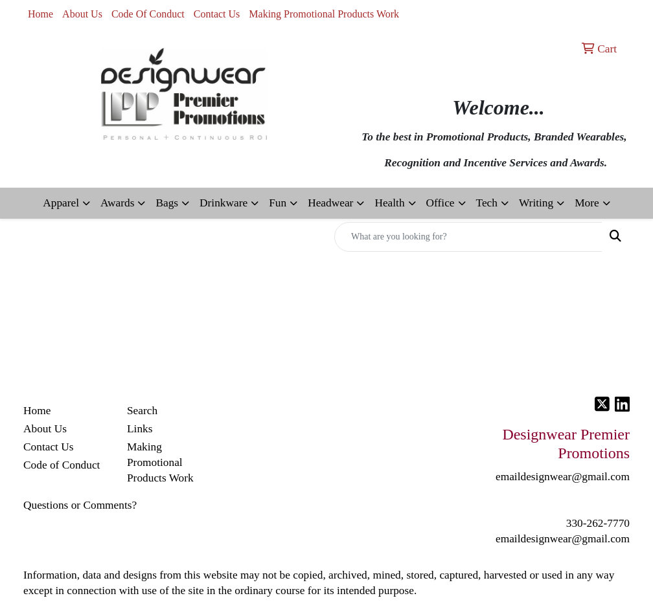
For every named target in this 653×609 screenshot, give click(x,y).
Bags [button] (166, 203)
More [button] (587, 203)
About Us (82, 13)
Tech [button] (487, 203)
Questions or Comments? (80, 505)
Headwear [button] (330, 203)
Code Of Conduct (148, 13)
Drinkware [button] (223, 203)
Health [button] (389, 203)
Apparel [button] (61, 203)
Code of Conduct (61, 465)
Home (40, 13)
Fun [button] (277, 203)
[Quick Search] (468, 237)
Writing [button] (536, 203)
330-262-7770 (598, 523)
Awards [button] (117, 203)
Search (142, 410)
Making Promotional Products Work (324, 13)
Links (139, 429)
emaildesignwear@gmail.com (563, 539)
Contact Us (217, 13)
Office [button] (440, 203)
